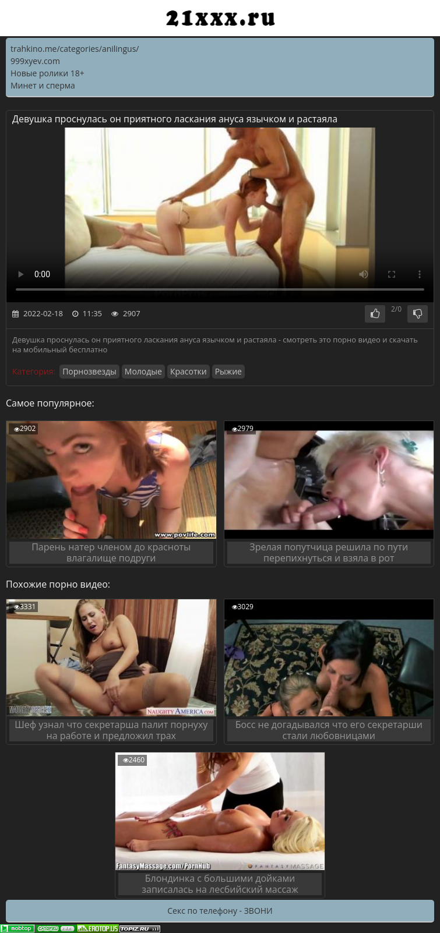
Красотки (188, 371)
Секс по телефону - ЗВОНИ (219, 910)
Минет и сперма (42, 85)
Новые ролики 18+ (47, 73)
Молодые (143, 371)
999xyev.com (35, 60)
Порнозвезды (89, 371)
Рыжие (228, 371)
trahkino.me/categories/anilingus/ (74, 48)
